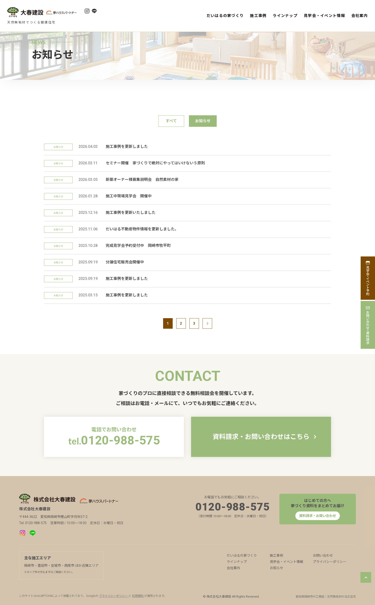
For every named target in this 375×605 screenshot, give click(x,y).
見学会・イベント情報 (324, 15)
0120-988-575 (232, 507)
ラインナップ (285, 15)
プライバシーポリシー (329, 562)
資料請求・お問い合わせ (317, 516)
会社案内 (359, 15)
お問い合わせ (323, 555)
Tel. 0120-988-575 (33, 523)
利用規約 (138, 596)
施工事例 (258, 15)
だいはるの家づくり (225, 15)
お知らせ (276, 568)
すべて (171, 121)
